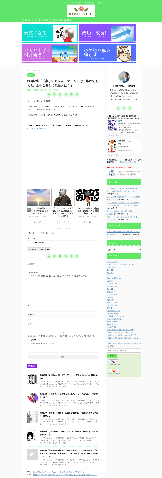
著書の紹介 (27, 20)
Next (97, 180)
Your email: (31, 209)
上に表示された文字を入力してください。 (43, 314)
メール (31, 285)
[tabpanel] (38, 178)
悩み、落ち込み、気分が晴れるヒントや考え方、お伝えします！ (81, 472)
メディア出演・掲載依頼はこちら (64, 20)
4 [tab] (63, 199)
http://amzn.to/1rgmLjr (128, 133)
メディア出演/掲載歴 (41, 20)
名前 (30, 276)
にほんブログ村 (114, 335)
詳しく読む (38, 193)
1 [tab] (53, 199)
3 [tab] (59, 199)
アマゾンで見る (113, 106)
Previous (29, 180)
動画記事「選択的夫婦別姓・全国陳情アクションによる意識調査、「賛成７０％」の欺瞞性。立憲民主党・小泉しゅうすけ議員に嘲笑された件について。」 (69, 424)
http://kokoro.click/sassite (36, 99)
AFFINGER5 (104, 475)
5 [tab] (66, 199)
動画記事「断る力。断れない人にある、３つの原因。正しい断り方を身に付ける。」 (65, 446)
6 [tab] (70, 199)
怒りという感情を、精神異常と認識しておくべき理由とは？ (88, 181)
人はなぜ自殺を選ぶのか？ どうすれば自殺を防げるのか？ (38, 181)
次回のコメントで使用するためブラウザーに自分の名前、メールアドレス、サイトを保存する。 (62, 307)
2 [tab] (56, 199)
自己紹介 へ (132, 67)
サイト (30, 294)
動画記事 (32, 235)
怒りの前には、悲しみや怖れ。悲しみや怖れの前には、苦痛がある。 (59, 443)
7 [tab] (73, 199)
